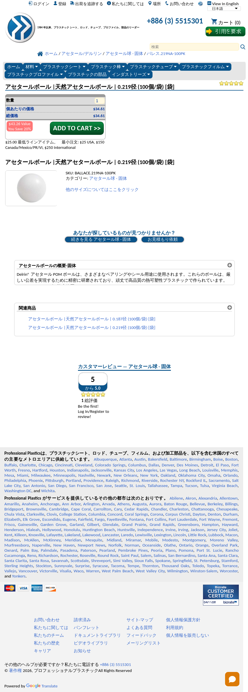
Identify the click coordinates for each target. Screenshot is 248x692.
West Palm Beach (117, 570)
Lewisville (143, 534)
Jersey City (216, 529)
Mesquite (93, 540)
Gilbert (93, 524)
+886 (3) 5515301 (175, 20)
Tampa (176, 485)
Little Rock (197, 534)
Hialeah (33, 529)
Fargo (100, 519)
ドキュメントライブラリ (97, 635)
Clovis (52, 514)
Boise (218, 459)
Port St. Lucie (209, 550)
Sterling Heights (18, 565)
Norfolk (115, 545)
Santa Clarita (15, 560)
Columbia (96, 514)
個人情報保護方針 (183, 619)
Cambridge (58, 509)
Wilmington (177, 570)
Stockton (43, 565)
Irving (183, 529)
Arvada (108, 503)
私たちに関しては (125, 3)
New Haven (64, 545)
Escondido (51, 519)
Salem (146, 555)
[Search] (194, 47)
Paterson (88, 550)
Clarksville (35, 514)
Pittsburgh (54, 480)
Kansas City (124, 470)
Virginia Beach (225, 485)
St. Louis (137, 485)
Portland (73, 480)
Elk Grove (31, 519)
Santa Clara (227, 555)
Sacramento (219, 480)
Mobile (151, 540)
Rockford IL (196, 480)
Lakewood (91, 534)
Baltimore (178, 459)
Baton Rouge (175, 503)
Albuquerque (105, 459)
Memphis (229, 470)
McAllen (31, 540)
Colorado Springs (110, 465)
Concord (115, 514)
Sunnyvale (63, 565)
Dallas (154, 465)
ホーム (13, 66)
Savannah (59, 560)
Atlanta (125, 459)
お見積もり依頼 (163, 239)
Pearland (107, 550)
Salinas (160, 555)
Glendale (110, 524)
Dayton (199, 514)
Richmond (130, 480)
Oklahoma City (191, 475)
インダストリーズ (131, 74)
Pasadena (68, 550)
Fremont (230, 519)
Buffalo (10, 465)
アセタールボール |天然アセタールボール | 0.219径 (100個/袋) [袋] (91, 327)
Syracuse (100, 565)
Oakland (168, 475)
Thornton (150, 565)
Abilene (176, 498)
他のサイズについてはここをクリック (102, 189)
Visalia (65, 570)
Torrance (230, 565)
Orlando (230, 475)
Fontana (136, 519)
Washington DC (17, 490)
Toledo (198, 565)
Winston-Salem (203, 570)
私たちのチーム (49, 635)
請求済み (82, 619)
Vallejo (10, 570)
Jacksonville (101, 470)
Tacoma (117, 565)
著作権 (15, 670)
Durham (230, 514)
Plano (170, 550)
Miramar (133, 540)
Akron (190, 498)
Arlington (91, 503)
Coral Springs (136, 514)
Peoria (156, 550)
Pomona (186, 550)
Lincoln (179, 534)
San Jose (104, 485)
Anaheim (30, 503)
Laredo (127, 534)
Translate (42, 686)
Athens (123, 503)
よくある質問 (139, 627)
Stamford (229, 560)
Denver (168, 465)
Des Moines (187, 465)
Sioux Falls (143, 560)
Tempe (133, 565)
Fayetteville (117, 519)
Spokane (162, 560)
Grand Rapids (162, 524)
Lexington (162, 534)
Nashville (86, 475)
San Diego (57, 485)
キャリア (42, 650)
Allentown (229, 498)
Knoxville (36, 534)
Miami (22, 475)
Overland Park (225, 545)
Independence (150, 529)
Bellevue (197, 503)
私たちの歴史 (47, 643)
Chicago (45, 465)
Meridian (73, 540)
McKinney (51, 540)
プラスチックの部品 (87, 74)
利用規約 (174, 627)
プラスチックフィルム (205, 66)
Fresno (24, 470)
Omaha (214, 475)
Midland (114, 540)
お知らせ (82, 650)
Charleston (178, 509)
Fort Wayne (209, 519)
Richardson (48, 555)
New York (149, 475)
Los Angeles (146, 470)
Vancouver (28, 570)
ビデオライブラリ (91, 643)
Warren (92, 570)
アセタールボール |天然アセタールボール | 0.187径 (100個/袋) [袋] (91, 319)
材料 (32, 66)
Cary (118, 509)
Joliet (232, 529)
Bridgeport (13, 509)
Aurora (155, 503)
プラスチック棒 (108, 66)
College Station (72, 514)
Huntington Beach (99, 529)
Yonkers (19, 576)
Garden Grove (53, 524)
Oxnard (10, 550)
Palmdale (49, 550)
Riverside (150, 480)
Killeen (20, 534)
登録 (59, 3)
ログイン (38, 3)
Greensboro (188, 524)
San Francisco (81, 485)
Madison (12, 540)
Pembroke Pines (133, 550)
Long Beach (189, 470)
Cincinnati (64, 465)
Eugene (69, 519)
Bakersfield (157, 459)
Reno (31, 555)
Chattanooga (202, 509)
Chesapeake (227, 509)
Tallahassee (158, 485)
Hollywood (51, 529)
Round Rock (108, 555)
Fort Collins (156, 519)
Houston (57, 470)
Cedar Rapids (136, 509)
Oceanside (151, 545)
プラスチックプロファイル (35, 74)
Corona (156, 514)
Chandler (159, 509)
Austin (140, 459)
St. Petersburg (206, 560)
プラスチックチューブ (153, 66)
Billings (231, 503)
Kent (8, 534)
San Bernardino (181, 555)
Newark (104, 475)
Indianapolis (78, 470)
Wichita (47, 490)
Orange (202, 545)
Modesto (170, 540)
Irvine (170, 529)
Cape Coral (81, 509)
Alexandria (207, 498)
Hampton (210, 524)
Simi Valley (122, 560)
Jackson (197, 529)
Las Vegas (168, 470)
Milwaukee (40, 475)
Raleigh (112, 480)
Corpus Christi (177, 514)
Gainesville (27, 524)
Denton (214, 514)
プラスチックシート (64, 66)
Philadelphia (15, 480)
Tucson (191, 485)
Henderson (14, 529)
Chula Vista (14, 514)
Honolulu (72, 529)
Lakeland (72, 534)
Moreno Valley (224, 540)
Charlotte (27, 465)
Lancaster (110, 534)
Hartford (39, 470)
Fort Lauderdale (183, 519)
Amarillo (11, 503)
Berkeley (215, 503)
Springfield (182, 560)
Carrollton (102, 509)
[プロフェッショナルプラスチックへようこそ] (90, 22)
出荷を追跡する (86, 3)
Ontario (185, 545)
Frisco (9, 524)
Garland (77, 524)
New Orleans (125, 475)
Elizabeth (12, 519)
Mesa (9, 475)
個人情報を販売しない (187, 635)
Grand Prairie (134, 524)
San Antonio (34, 485)
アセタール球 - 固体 (108, 178)
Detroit (207, 465)
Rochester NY (171, 480)
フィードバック (141, 635)
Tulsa (204, 485)
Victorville (48, 570)
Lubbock (215, 534)
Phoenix (36, 480)
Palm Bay (29, 550)
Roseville (87, 555)
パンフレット (86, 627)
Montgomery (193, 540)
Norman (132, 545)
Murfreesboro (16, 545)
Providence (93, 480)
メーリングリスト (143, 643)
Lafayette (54, 534)
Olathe (170, 545)
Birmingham (200, 459)
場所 (154, 3)
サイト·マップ (139, 619)
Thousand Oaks (175, 565)
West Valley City (150, 570)
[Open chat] (232, 679)
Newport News (91, 545)
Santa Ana (206, 555)
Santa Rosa (39, 560)
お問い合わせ (179, 3)
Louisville (210, 470)
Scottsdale (80, 560)
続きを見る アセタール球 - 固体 (101, 239)
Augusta (139, 503)
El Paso (222, 465)
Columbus (137, 465)
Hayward (229, 524)
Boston (231, 459)
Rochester (68, 555)
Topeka (213, 565)
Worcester (228, 570)
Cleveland (83, 465)
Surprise (82, 565)
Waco (78, 570)
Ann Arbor (71, 503)
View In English (223, 3)
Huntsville (126, 529)
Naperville (41, 545)
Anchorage (49, 503)
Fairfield (85, 519)
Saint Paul (129, 555)
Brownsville (36, 509)
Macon (231, 534)
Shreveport (101, 560)
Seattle (121, 485)
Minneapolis (64, 475)
